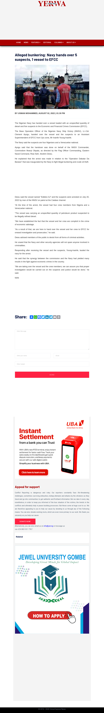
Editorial (47, 42)
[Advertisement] (52, 22)
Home (18, 42)
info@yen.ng (48, 526)
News (26, 42)
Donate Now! (25, 521)
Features (35, 42)
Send (52, 375)
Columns (58, 42)
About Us (71, 42)
